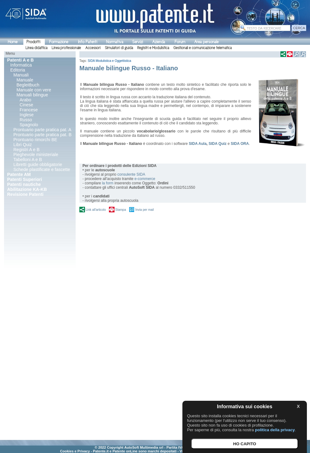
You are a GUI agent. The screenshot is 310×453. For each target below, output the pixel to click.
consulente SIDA (131, 174)
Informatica (21, 64)
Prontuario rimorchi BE (35, 139)
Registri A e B (26, 149)
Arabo (25, 99)
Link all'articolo (96, 209)
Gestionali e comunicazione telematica (202, 48)
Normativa (114, 41)
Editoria (17, 69)
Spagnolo (29, 124)
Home (12, 41)
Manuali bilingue (32, 94)
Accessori (93, 48)
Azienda (158, 41)
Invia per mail (144, 209)
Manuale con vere (33, 89)
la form (108, 183)
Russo (26, 119)
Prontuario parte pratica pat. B (42, 134)
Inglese (27, 114)
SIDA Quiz (218, 143)
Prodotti (33, 41)
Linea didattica (36, 48)
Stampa (120, 209)
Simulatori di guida (119, 48)
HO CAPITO (244, 443)
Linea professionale (66, 48)
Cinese (26, 104)
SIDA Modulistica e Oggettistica (109, 60)
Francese (29, 109)
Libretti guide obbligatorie (37, 164)
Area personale (206, 41)
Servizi (137, 41)
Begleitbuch (27, 84)
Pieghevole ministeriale (35, 154)
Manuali (21, 74)
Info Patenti (87, 41)
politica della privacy (275, 430)
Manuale (24, 79)
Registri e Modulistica (153, 48)
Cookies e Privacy (75, 451)
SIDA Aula (197, 143)
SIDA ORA (240, 143)
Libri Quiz (22, 144)
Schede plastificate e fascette (41, 169)
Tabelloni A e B (27, 159)
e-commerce (144, 179)
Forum (180, 41)
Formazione (58, 41)
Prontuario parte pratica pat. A (42, 129)
